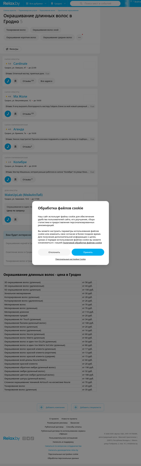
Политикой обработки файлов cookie (82, 242)
